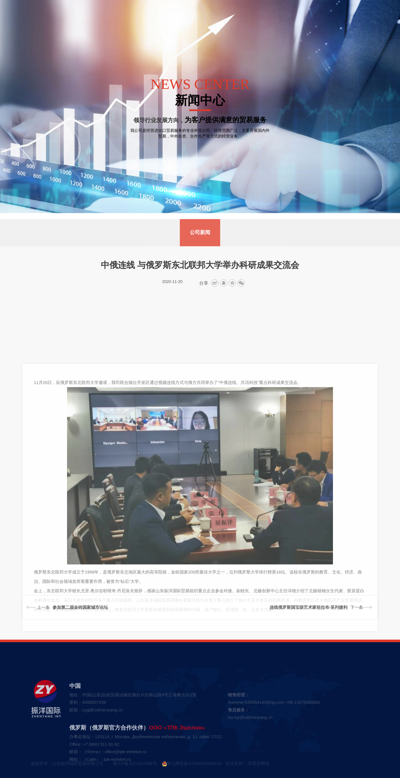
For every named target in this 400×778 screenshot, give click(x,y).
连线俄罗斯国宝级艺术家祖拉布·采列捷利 (308, 617)
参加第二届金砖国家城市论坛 (80, 617)
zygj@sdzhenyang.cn (102, 759)
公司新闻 (200, 244)
